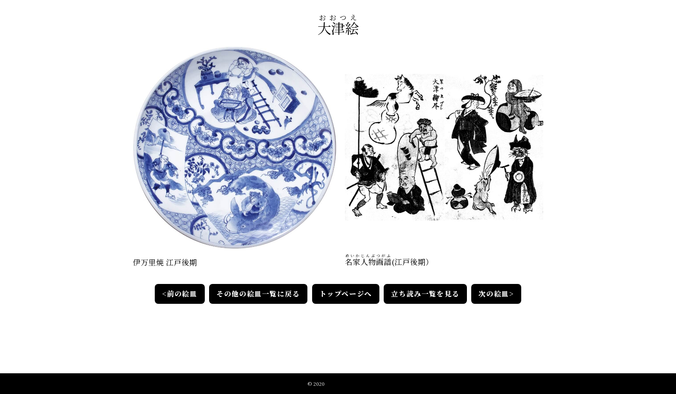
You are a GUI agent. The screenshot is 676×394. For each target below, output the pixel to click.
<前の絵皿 (179, 294)
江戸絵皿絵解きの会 (347, 382)
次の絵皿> (496, 294)
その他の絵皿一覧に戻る (258, 294)
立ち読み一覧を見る (425, 294)
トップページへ (345, 294)
